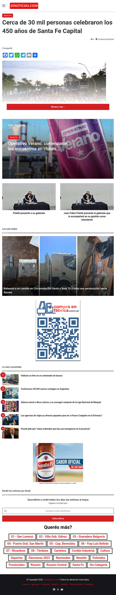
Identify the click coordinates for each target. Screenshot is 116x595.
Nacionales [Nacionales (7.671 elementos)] (63, 558)
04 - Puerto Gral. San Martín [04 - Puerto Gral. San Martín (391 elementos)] (24, 544)
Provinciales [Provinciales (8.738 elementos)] (16, 565)
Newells (64, 585)
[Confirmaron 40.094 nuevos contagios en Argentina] (10, 393)
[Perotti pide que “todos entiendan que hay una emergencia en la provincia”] (10, 433)
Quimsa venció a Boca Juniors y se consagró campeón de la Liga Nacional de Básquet (61, 402)
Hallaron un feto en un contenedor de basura (41, 375)
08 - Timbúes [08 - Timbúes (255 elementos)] (39, 551)
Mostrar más (58, 107)
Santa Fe (7, 15)
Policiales (89, 585)
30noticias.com (51, 580)
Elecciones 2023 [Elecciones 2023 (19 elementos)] (39, 558)
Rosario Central (76, 585)
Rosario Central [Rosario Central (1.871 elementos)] (56, 565)
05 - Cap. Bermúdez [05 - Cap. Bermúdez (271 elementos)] (62, 544)
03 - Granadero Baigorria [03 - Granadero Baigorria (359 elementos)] (89, 537)
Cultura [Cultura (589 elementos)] (106, 551)
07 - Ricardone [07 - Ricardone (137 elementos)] (15, 551)
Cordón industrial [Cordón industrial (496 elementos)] (83, 551)
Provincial (45, 585)
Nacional (35, 585)
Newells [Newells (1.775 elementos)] (82, 558)
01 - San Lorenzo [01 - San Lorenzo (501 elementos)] (21, 537)
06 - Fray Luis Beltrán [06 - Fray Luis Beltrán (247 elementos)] (96, 544)
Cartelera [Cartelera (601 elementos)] (60, 551)
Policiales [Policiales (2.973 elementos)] (99, 558)
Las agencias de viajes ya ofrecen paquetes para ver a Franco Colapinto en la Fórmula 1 (61, 415)
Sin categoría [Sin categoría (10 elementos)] (99, 565)
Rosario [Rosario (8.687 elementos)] (35, 565)
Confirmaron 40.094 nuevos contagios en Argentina (45, 389)
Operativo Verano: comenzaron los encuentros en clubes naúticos (36, 149)
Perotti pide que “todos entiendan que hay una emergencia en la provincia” (55, 429)
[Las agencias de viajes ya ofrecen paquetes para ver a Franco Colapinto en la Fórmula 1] (10, 419)
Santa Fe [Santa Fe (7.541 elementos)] (78, 565)
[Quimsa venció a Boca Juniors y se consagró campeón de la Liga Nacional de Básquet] (10, 406)
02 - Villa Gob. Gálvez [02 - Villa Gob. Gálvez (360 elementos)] (53, 537)
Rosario (26, 585)
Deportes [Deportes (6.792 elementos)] (16, 558)
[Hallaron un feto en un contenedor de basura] (10, 379)
